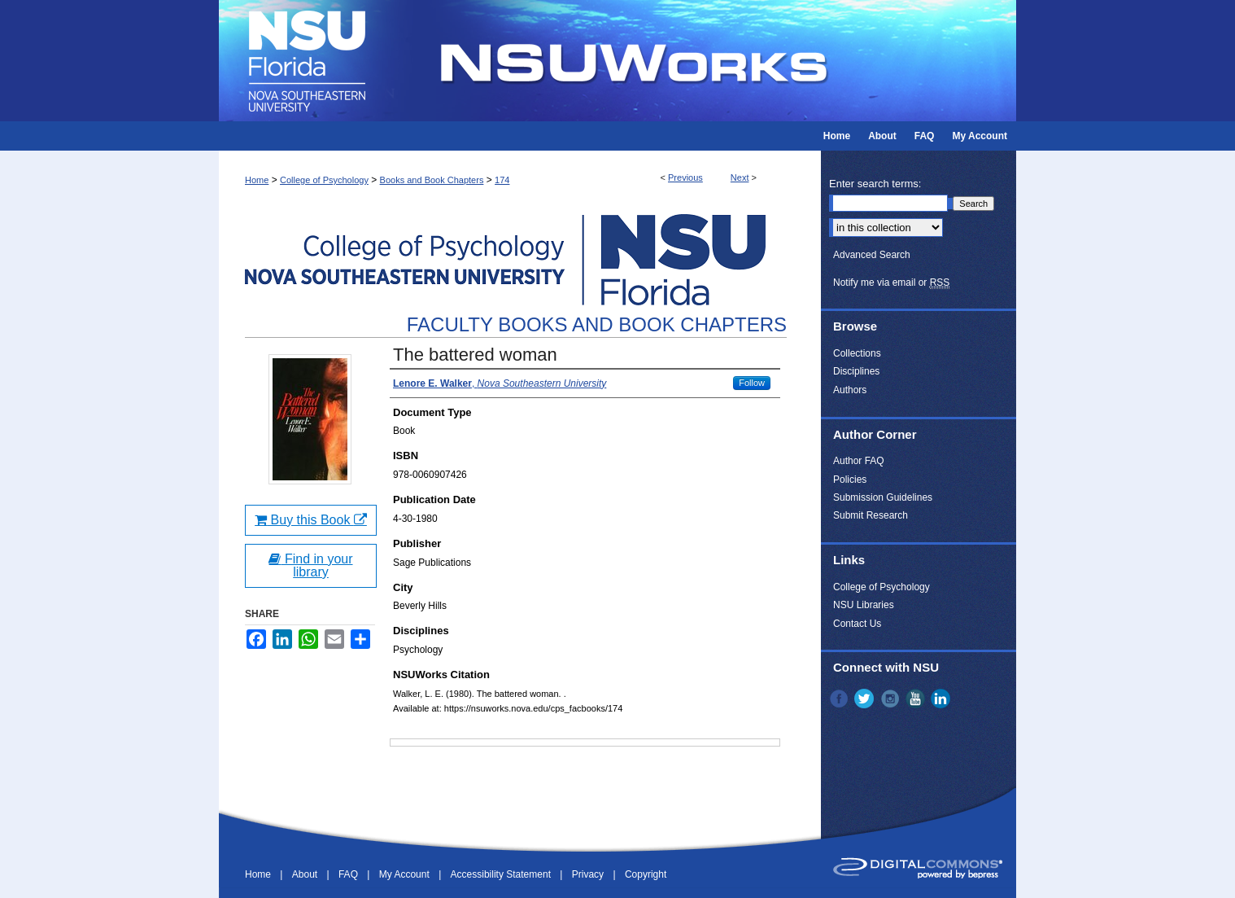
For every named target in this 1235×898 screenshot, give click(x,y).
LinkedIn (942, 698)
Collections (857, 353)
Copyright (645, 874)
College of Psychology (324, 180)
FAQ (349, 874)
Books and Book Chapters (432, 180)
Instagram (891, 698)
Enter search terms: (875, 183)
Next (740, 177)
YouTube (917, 698)
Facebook (840, 698)
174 (502, 180)
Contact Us (857, 623)
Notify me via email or (891, 282)
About (306, 874)
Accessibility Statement (502, 874)
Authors (849, 390)
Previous (685, 177)
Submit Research (870, 515)
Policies (849, 479)
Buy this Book (311, 520)
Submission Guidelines (882, 497)
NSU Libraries (863, 605)
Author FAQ (858, 461)
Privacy (589, 874)
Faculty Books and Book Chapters (597, 324)
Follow (752, 383)
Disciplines (856, 371)
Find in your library (310, 565)
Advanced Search (871, 255)
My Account (405, 874)
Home (256, 180)
